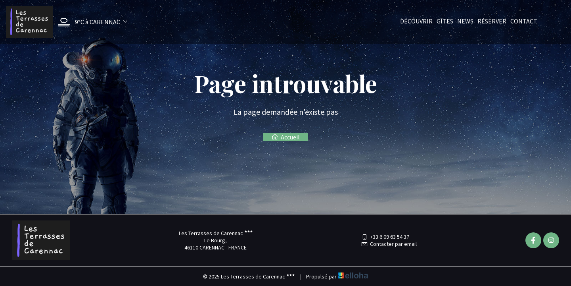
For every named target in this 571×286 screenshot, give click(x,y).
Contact (523, 21)
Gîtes (445, 21)
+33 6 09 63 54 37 (385, 236)
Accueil (285, 137)
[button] (90, 22)
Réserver (491, 21)
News (465, 21)
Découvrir (416, 21)
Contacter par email (389, 243)
